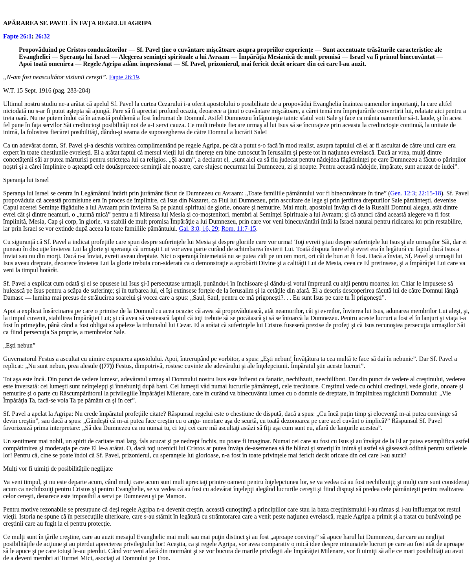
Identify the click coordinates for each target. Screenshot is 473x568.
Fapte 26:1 (17, 36)
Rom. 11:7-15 (238, 228)
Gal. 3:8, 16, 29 (198, 228)
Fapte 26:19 (124, 77)
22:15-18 (429, 193)
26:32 (42, 36)
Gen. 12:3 (402, 193)
